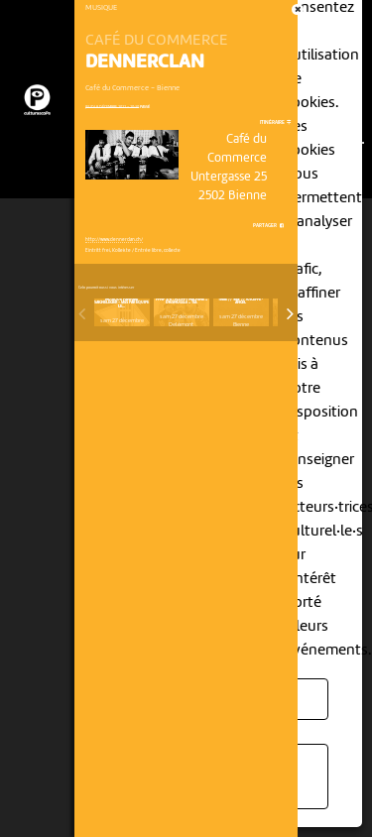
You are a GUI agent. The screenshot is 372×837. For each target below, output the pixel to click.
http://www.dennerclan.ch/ (114, 240)
